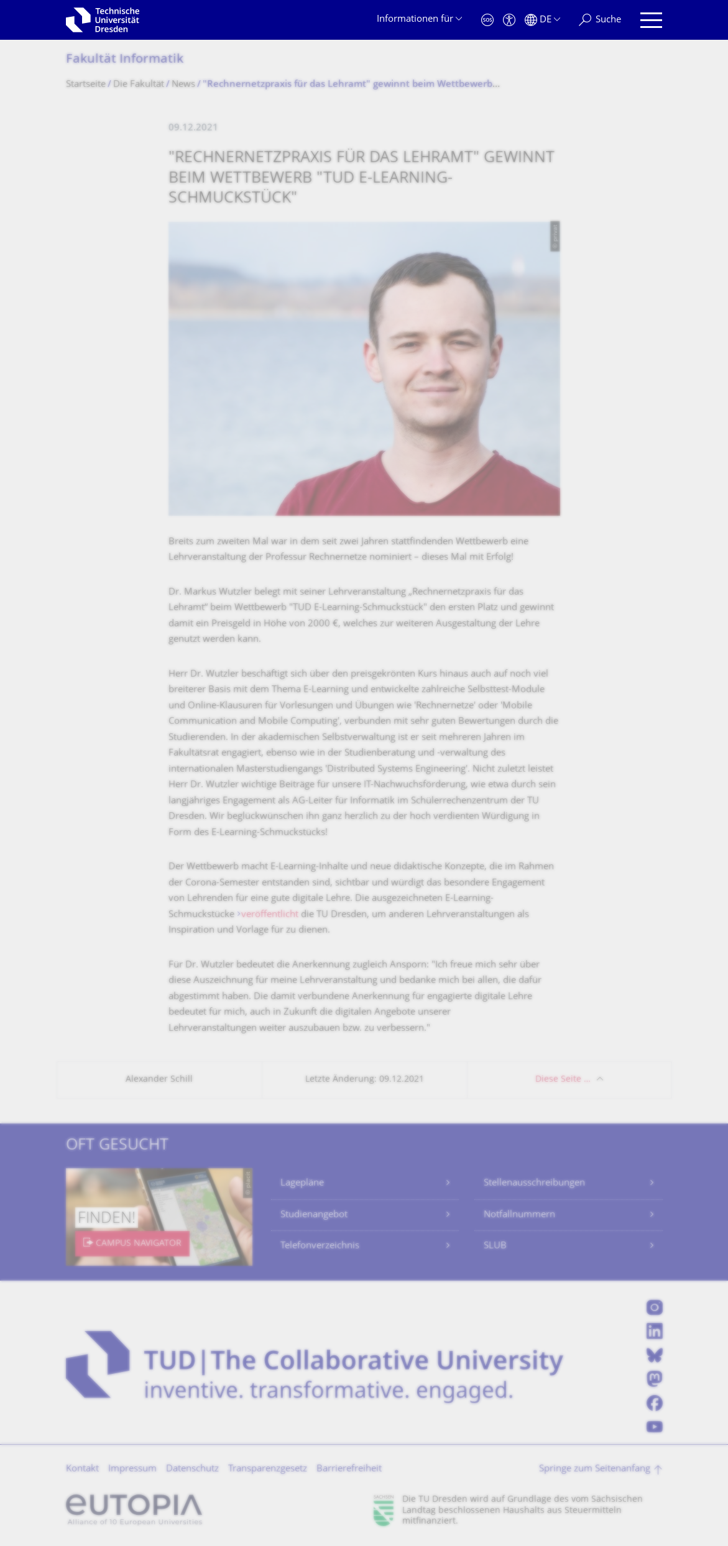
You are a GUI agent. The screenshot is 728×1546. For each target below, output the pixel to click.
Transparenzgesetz (267, 1469)
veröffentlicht (269, 915)
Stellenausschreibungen (534, 1183)
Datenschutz (192, 1469)
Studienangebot (314, 1215)
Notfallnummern (519, 1215)
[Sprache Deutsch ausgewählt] (542, 20)
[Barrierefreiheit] (509, 20)
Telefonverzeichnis (319, 1246)
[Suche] (600, 20)
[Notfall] (487, 20)
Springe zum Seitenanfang (594, 1469)
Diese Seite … (563, 1080)
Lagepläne (302, 1183)
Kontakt (82, 1469)
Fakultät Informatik (124, 60)
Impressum (132, 1469)
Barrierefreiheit (349, 1469)
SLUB (495, 1246)
